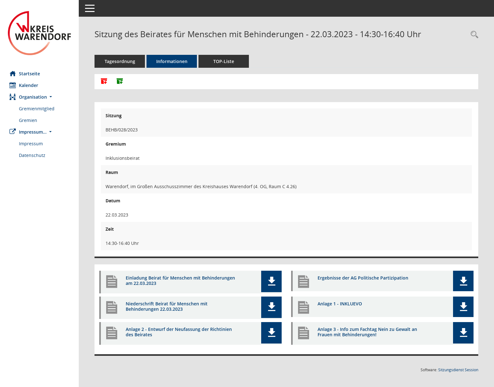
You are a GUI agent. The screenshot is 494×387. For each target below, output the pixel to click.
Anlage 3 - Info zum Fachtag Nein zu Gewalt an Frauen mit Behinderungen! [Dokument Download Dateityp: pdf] (367, 332)
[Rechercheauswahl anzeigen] (473, 35)
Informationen (171, 61)
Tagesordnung (120, 61)
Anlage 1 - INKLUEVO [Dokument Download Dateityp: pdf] (340, 304)
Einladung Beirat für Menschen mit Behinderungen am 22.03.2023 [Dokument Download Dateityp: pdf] (180, 280)
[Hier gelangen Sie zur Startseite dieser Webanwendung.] (39, 33)
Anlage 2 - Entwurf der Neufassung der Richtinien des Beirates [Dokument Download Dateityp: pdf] (179, 332)
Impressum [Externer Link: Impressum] (31, 144)
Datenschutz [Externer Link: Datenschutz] (32, 155)
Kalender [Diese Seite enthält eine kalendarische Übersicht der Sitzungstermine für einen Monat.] (23, 85)
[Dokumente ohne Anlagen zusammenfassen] (120, 82)
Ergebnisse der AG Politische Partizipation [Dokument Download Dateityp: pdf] (363, 278)
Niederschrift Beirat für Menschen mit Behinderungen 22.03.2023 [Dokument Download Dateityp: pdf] (167, 306)
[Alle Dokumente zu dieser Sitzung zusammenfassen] (104, 82)
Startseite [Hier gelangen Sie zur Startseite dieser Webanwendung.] (24, 73)
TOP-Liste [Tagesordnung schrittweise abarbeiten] (223, 61)
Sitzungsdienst (458, 370)
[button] (39, 97)
